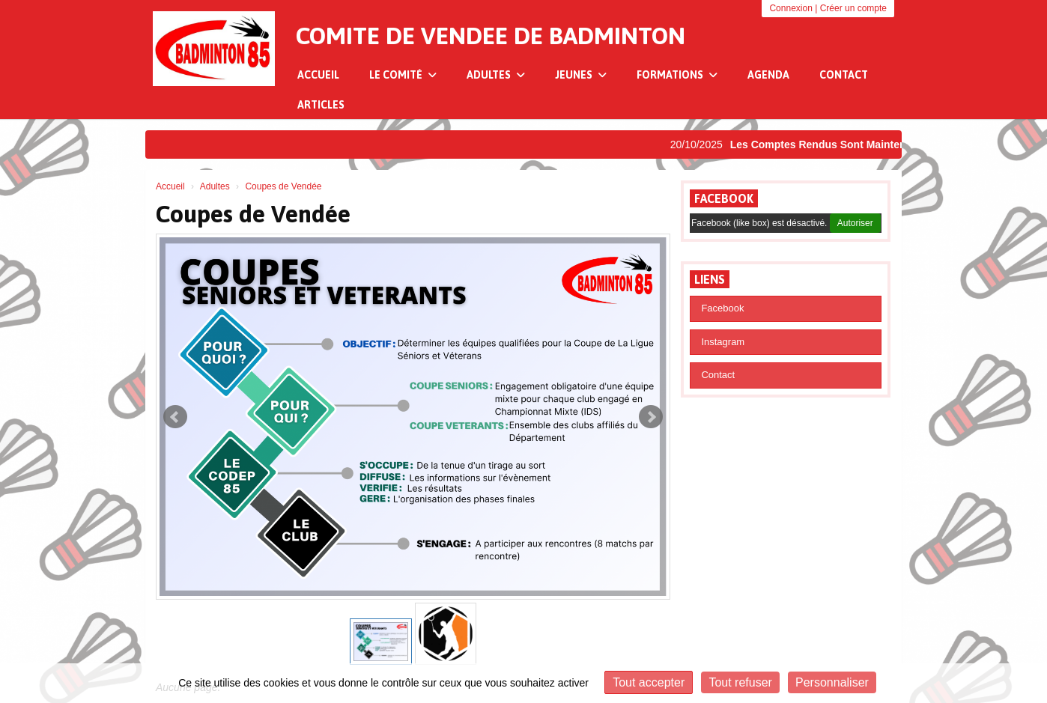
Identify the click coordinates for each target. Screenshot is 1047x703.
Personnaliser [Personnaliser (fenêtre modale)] (832, 682)
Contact (843, 75)
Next (651, 417)
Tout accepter (649, 682)
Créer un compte (853, 8)
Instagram (722, 341)
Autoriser (855, 223)
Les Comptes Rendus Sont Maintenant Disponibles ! (865, 144)
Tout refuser (739, 682)
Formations (677, 75)
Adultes (496, 75)
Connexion (790, 8)
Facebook (723, 198)
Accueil (318, 75)
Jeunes (581, 75)
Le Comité (403, 75)
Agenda (768, 75)
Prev (175, 417)
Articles (321, 105)
